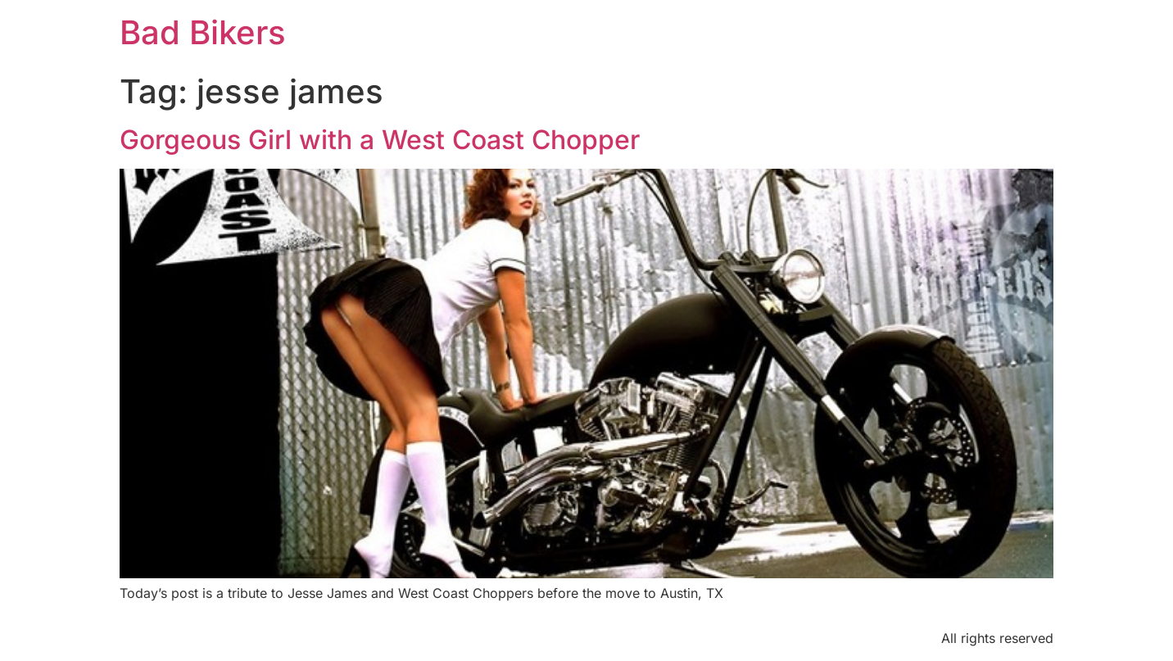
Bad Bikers (203, 32)
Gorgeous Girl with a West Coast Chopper (380, 140)
